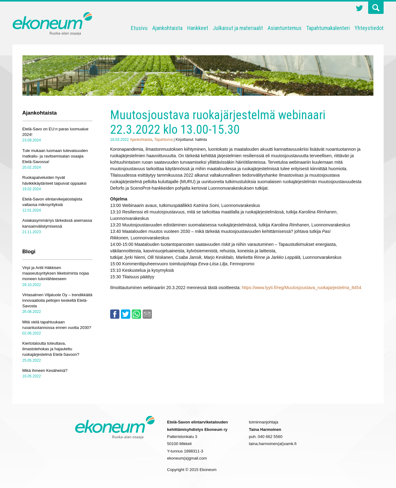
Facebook (114, 314)
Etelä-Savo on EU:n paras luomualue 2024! (55, 132)
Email (147, 314)
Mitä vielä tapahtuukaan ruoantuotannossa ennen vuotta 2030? (56, 325)
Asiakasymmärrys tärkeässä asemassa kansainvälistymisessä (57, 223)
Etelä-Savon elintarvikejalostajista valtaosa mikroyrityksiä (52, 202)
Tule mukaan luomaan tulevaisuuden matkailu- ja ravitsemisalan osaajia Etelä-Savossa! (55, 156)
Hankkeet (197, 28)
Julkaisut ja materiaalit (238, 28)
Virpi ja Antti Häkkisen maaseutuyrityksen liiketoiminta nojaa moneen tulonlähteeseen (55, 273)
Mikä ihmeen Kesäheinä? (44, 370)
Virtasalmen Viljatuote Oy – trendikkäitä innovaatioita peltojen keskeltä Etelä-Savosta (57, 300)
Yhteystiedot (369, 28)
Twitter (359, 9)
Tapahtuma (163, 139)
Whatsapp (136, 314)
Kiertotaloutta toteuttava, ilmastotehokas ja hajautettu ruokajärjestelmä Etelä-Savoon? (50, 349)
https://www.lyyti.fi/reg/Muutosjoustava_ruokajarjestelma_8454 (301, 287)
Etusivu (139, 28)
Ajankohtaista (167, 28)
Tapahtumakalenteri (328, 28)
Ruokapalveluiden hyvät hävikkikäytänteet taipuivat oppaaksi (54, 180)
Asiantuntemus (285, 28)
